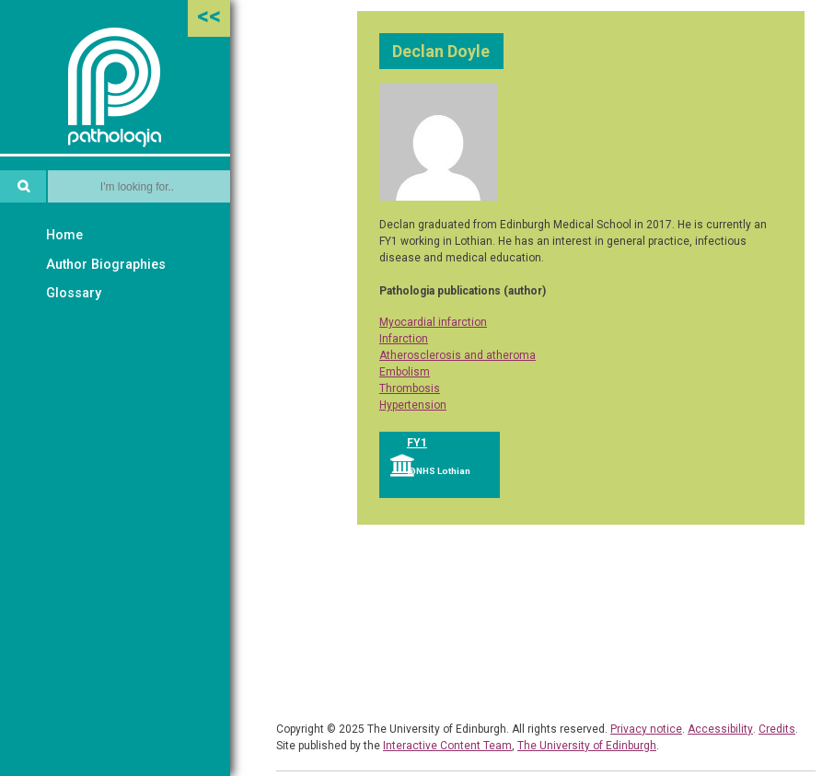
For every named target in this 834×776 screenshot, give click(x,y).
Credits (777, 729)
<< (209, 16)
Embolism (404, 371)
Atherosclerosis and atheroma (457, 355)
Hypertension (412, 405)
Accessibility (720, 729)
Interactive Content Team (447, 745)
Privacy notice (646, 729)
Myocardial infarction (433, 322)
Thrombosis (409, 388)
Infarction (403, 338)
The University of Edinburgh (586, 745)
